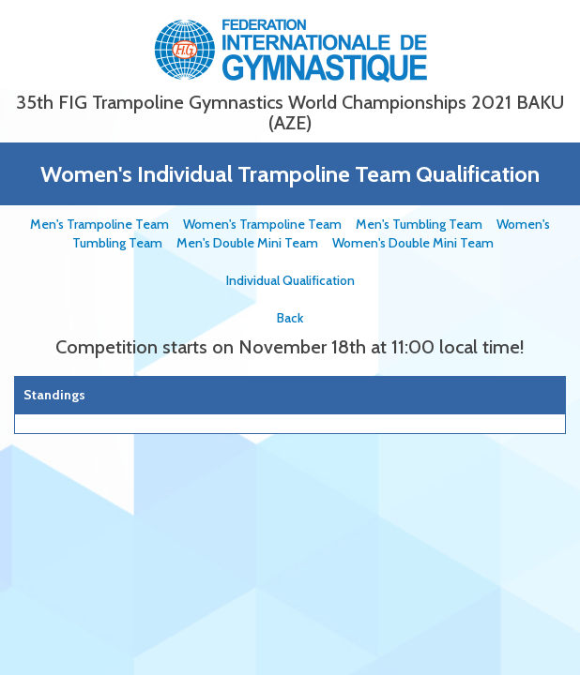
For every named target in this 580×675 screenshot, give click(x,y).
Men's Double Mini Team (254, 242)
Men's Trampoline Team (106, 224)
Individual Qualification (290, 280)
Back (290, 317)
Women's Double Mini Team (420, 242)
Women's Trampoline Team (269, 224)
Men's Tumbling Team (426, 224)
